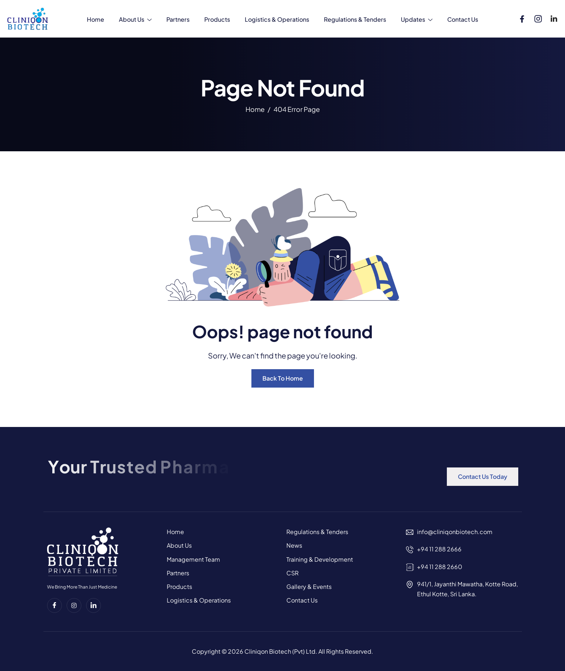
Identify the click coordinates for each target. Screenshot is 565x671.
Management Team (193, 559)
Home (95, 19)
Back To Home (282, 378)
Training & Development (319, 559)
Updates (416, 20)
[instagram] (74, 605)
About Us (135, 20)
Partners (178, 19)
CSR (292, 573)
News (294, 545)
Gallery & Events (309, 586)
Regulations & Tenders (355, 19)
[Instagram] (538, 17)
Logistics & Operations (277, 19)
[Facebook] (522, 17)
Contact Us (462, 19)
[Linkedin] (554, 17)
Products (217, 19)
